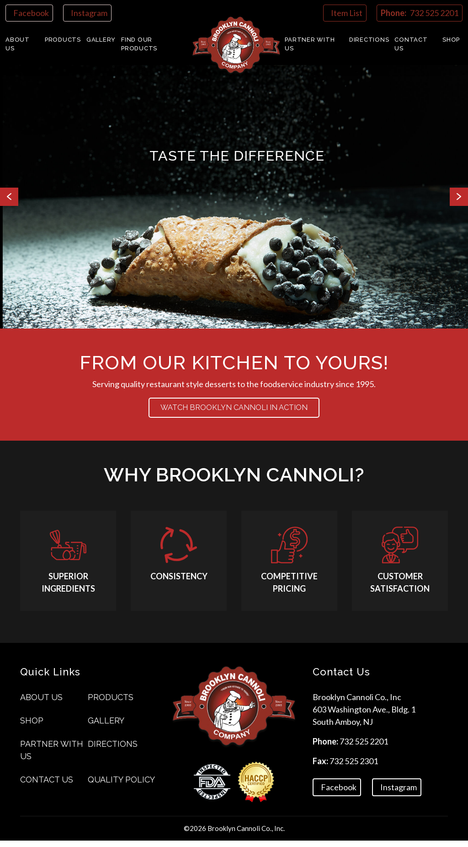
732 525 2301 (354, 767)
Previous (9, 197)
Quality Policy (121, 786)
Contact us (410, 44)
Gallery (101, 39)
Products (63, 39)
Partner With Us (310, 44)
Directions (369, 39)
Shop (451, 39)
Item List (346, 13)
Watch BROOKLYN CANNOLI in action (234, 410)
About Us (17, 44)
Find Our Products (139, 44)
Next (459, 197)
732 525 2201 (364, 748)
